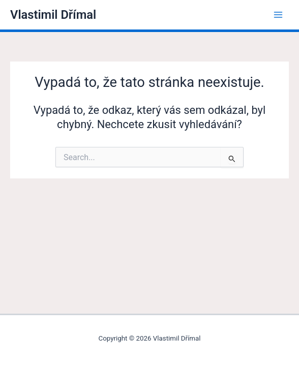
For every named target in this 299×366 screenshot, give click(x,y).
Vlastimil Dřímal (53, 15)
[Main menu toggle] (278, 14)
